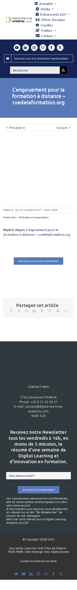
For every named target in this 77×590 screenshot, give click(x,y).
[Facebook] (11, 311)
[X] (19, 311)
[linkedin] (25, 47)
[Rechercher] (35, 70)
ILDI (43, 415)
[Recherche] (63, 70)
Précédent (17, 127)
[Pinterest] (50, 311)
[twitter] (60, 47)
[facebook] (51, 47)
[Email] (65, 311)
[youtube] (17, 47)
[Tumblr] (42, 311)
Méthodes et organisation (33, 217)
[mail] (43, 47)
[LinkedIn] (34, 311)
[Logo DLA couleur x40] (19, 18)
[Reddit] (26, 311)
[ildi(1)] (38, 349)
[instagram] (34, 47)
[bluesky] (16, 574)
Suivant (62, 127)
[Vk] (58, 311)
